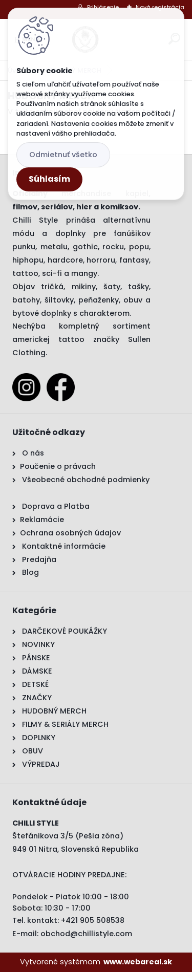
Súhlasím (49, 179)
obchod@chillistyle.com (86, 933)
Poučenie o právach (58, 466)
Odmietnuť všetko (63, 154)
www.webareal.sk (137, 962)
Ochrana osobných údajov (70, 533)
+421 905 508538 (92, 920)
